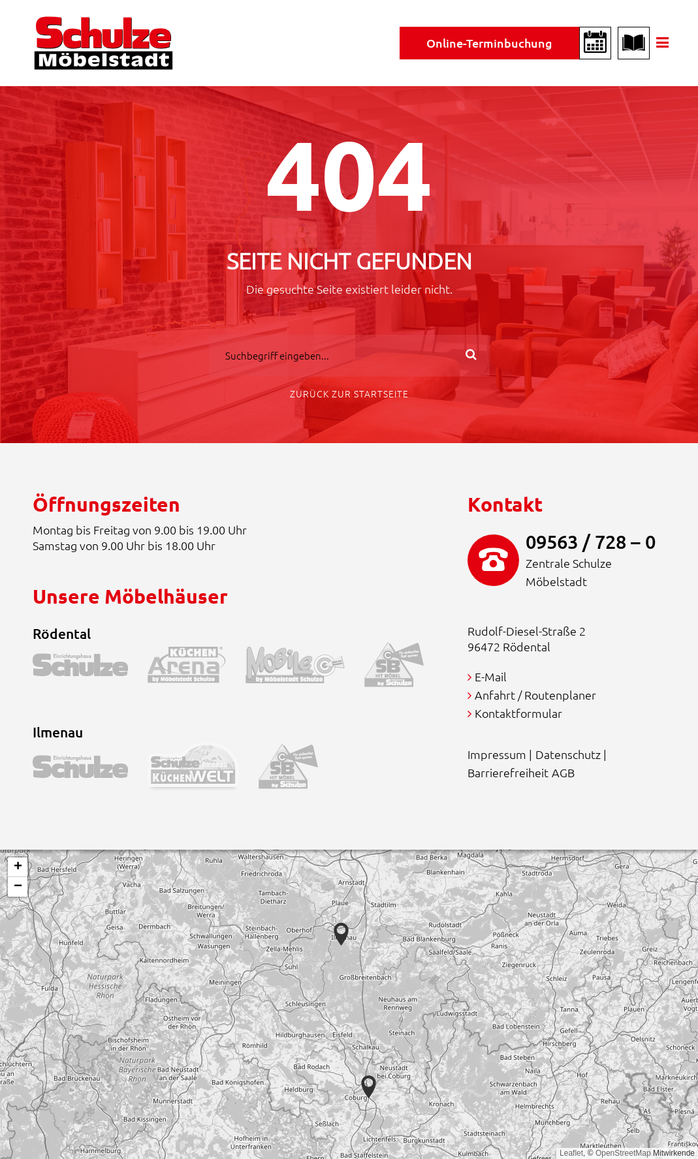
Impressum (497, 754)
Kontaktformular (518, 712)
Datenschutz (568, 754)
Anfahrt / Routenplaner (535, 694)
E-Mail (491, 676)
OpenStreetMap (623, 1153)
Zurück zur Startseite (349, 393)
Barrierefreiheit (508, 772)
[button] (368, 1086)
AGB (563, 772)
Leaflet (571, 1153)
